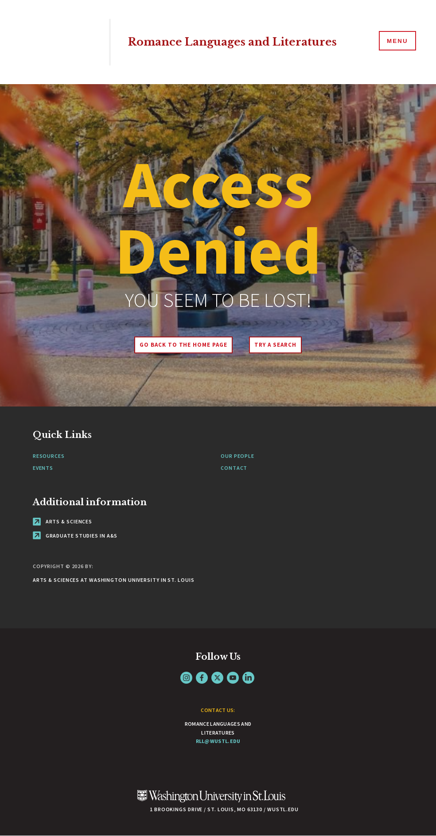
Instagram (186, 678)
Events (43, 467)
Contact (234, 467)
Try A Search (277, 344)
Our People (237, 456)
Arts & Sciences (62, 521)
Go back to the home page (182, 344)
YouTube (233, 678)
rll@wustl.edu (218, 741)
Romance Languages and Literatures (237, 42)
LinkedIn (248, 678)
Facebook (202, 678)
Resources (49, 456)
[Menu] (396, 41)
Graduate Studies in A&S (75, 535)
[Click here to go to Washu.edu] (211, 800)
